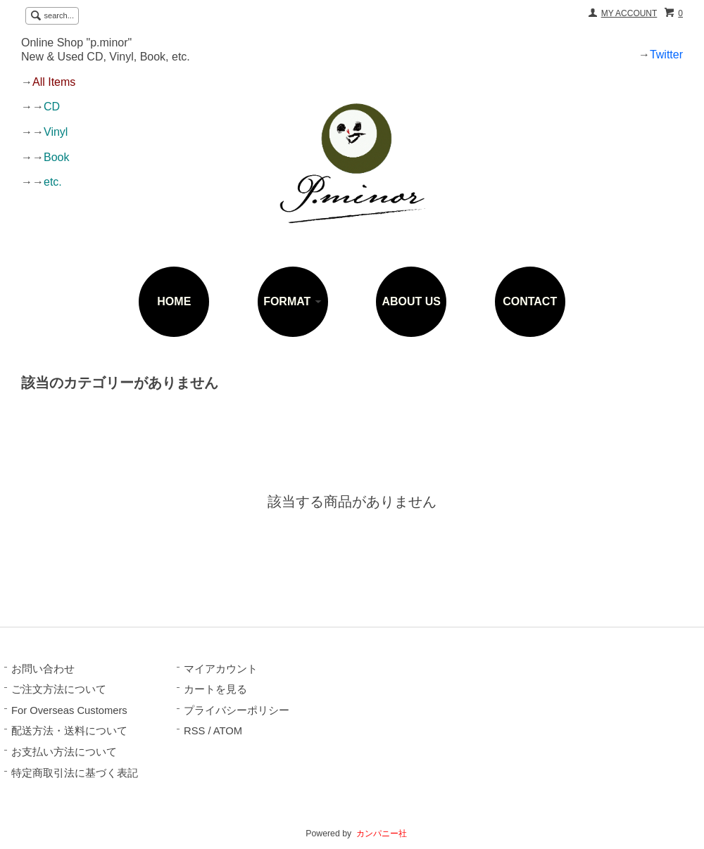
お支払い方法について (64, 752)
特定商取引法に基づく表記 (74, 773)
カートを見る (215, 689)
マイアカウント (221, 669)
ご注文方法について (58, 689)
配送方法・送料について (69, 730)
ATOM (227, 730)
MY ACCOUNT (629, 13)
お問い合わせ (43, 669)
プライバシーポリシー (236, 710)
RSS (194, 730)
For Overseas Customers (69, 710)
